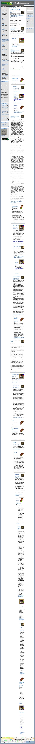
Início (10, 7)
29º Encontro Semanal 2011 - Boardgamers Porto (5, 118)
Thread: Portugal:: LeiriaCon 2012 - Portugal (4, 124)
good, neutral (15, 86)
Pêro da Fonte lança (16, 385)
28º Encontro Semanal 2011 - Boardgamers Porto (5, 108)
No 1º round (3, 28)
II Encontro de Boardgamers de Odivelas (4, 69)
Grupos (12, 7)
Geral (11, 6)
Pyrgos (3, 12)
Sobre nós (20, 6)
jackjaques (3, 19)
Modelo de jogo (13, 27)
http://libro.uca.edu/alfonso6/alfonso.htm (15, 69)
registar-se (19, 15)
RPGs (8, 6)
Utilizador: (30, 9)
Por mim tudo (14, 38)
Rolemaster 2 (14, 11)
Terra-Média (14, 7)
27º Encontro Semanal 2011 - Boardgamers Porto (5, 49)
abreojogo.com (18, 2)
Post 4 (3, 23)
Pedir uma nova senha (30, 16)
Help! (19, 604)
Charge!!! (3, 31)
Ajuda (23, 6)
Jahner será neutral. (15, 78)
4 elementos (3, 135)
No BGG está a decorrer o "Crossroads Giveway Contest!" (5, 45)
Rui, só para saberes (17, 246)
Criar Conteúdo (15, 6)
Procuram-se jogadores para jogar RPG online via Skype (5, 64)
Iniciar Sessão (14, 15)
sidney (28, 31)
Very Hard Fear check (15, 374)
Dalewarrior (3, 24)
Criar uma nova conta (30, 15)
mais (8, 120)
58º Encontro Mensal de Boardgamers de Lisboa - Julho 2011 (5, 111)
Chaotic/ (15, 94)
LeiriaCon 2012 (4, 53)
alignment (15, 105)
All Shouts (2, 101)
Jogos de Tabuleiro (4, 6)
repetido (3, 33)
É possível (3, 36)
